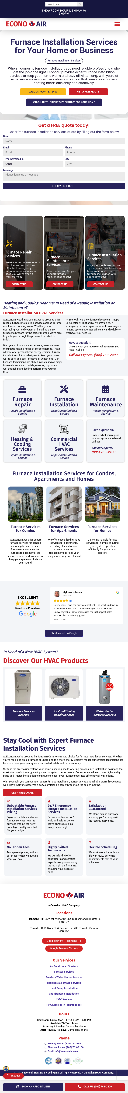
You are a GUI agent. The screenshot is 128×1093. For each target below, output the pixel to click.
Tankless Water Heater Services (64, 981)
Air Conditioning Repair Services (64, 715)
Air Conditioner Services (64, 970)
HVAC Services (64, 1003)
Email (6, 149)
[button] (117, 24)
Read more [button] (60, 622)
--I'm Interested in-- (14, 161)
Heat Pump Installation (64, 992)
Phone (68, 149)
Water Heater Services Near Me (104, 715)
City (67, 161)
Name (6, 138)
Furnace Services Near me (24, 715)
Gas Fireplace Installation (64, 998)
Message (8, 172)
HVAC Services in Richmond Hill (64, 1009)
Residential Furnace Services (64, 986)
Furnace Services (64, 976)
